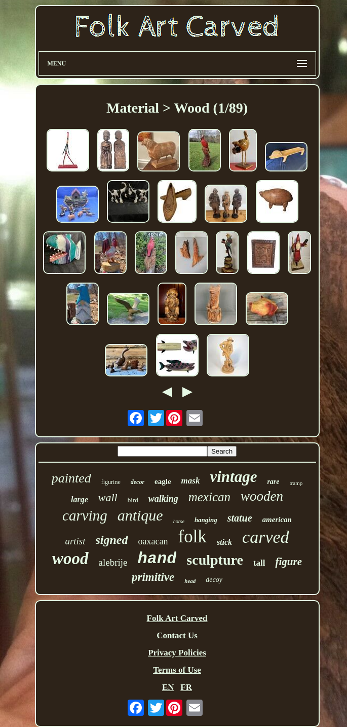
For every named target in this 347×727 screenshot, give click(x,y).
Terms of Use (177, 670)
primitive (153, 577)
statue (239, 518)
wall (108, 497)
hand (157, 558)
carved (265, 537)
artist (75, 541)
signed (112, 539)
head (190, 581)
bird (133, 500)
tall (259, 563)
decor (137, 482)
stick (224, 542)
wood (70, 558)
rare (273, 482)
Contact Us (177, 635)
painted (71, 478)
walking (163, 499)
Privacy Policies (177, 652)
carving (84, 515)
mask (190, 481)
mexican (209, 497)
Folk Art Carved (177, 618)
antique (140, 515)
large (79, 499)
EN (168, 687)
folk (192, 536)
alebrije (113, 562)
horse (178, 521)
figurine (111, 482)
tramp (296, 483)
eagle (163, 481)
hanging (206, 520)
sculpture (214, 560)
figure (288, 562)
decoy (214, 579)
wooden (262, 496)
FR (186, 687)
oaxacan (153, 541)
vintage (233, 477)
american (277, 519)
